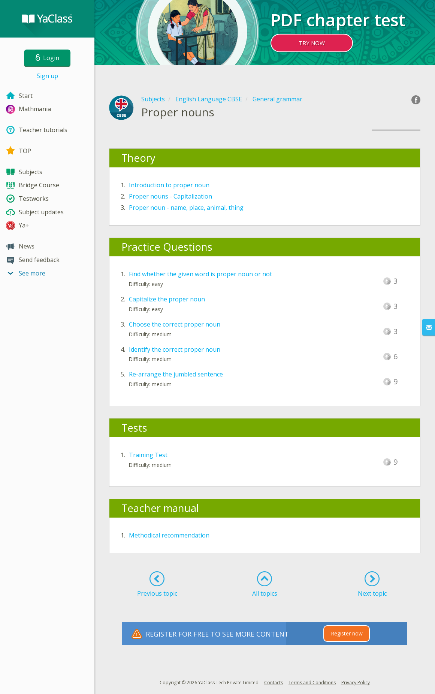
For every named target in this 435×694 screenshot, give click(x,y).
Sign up (47, 76)
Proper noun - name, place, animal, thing (186, 207)
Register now (347, 633)
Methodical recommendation (169, 535)
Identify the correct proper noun (174, 349)
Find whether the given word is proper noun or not (200, 274)
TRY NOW (312, 43)
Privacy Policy (355, 682)
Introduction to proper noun (169, 185)
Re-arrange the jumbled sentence (176, 374)
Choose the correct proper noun (174, 324)
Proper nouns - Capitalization (170, 196)
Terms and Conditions (312, 682)
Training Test (148, 455)
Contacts (273, 682)
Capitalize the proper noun (167, 299)
